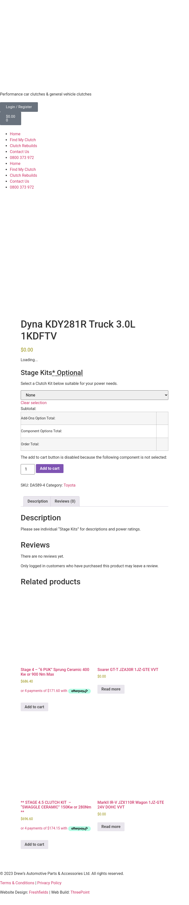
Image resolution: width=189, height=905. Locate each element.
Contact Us (19, 151)
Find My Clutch (23, 140)
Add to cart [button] (34, 707)
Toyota (70, 485)
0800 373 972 (22, 157)
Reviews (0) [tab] (65, 501)
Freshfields (38, 892)
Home (15, 134)
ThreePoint (80, 892)
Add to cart (50, 468)
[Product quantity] (28, 469)
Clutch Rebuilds (23, 145)
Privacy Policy (49, 883)
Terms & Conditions (17, 883)
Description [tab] (38, 501)
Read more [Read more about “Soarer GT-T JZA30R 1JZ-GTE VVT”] (111, 689)
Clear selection (34, 402)
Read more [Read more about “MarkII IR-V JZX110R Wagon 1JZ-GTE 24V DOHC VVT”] (111, 826)
